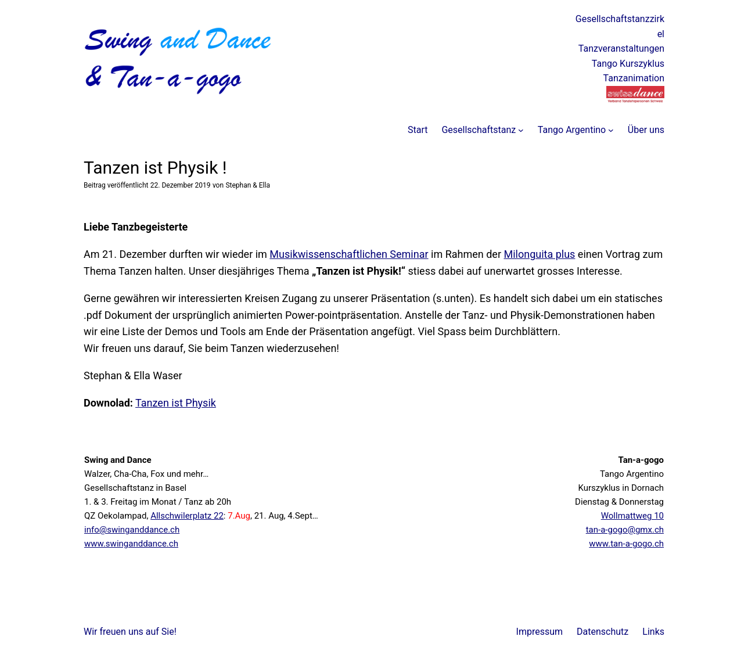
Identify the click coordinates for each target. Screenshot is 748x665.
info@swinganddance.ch (131, 529)
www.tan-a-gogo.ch (626, 543)
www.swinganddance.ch (131, 543)
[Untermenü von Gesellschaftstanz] (521, 130)
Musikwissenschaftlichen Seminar (348, 254)
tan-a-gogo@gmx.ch (625, 529)
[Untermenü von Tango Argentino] (611, 130)
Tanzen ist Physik (175, 403)
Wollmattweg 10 (632, 516)
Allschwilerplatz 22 (187, 516)
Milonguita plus (539, 254)
